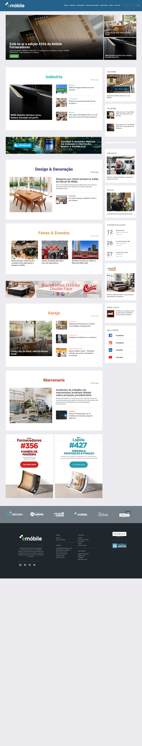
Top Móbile (80, 557)
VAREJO (66, 5)
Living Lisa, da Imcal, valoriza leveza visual (29, 352)
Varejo (54, 313)
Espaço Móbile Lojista (75, 348)
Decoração (72, 196)
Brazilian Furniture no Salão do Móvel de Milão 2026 (84, 262)
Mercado (71, 112)
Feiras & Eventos (54, 233)
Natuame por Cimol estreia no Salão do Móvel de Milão (77, 180)
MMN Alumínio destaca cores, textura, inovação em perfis (26, 116)
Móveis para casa (82, 559)
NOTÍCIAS (117, 5)
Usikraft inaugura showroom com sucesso (81, 89)
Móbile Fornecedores (83, 554)
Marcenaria (54, 380)
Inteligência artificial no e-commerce (83, 337)
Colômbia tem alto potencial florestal (119, 214)
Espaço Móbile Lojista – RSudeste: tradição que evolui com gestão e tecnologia (82, 353)
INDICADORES (104, 5)
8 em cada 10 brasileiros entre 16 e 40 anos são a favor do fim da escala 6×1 (83, 116)
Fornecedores (73, 99)
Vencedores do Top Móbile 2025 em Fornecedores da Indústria (125, 126)
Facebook (120, 335)
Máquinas (72, 85)
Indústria (54, 77)
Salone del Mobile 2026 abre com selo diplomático (52, 262)
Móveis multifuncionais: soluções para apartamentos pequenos (120, 295)
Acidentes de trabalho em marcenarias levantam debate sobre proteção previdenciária (73, 393)
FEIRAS (111, 5)
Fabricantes (72, 321)
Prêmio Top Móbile (60, 539)
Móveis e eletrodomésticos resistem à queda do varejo (120, 178)
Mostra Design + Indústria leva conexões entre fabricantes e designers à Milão (23, 263)
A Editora (58, 538)
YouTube (119, 357)
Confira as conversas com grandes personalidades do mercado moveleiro (125, 313)
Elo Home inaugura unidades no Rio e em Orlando (82, 199)
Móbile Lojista (81, 555)
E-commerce (73, 335)
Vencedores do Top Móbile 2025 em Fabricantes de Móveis (125, 114)
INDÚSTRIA (73, 5)
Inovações (72, 411)
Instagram (120, 343)
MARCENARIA (81, 5)
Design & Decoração (54, 169)
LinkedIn (119, 350)
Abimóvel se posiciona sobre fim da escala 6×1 (82, 102)
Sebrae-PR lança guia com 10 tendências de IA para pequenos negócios (81, 416)
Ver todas (94, 80)
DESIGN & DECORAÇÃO (92, 5)
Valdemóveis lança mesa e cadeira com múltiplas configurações (82, 325)
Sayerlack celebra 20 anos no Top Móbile (118, 96)
